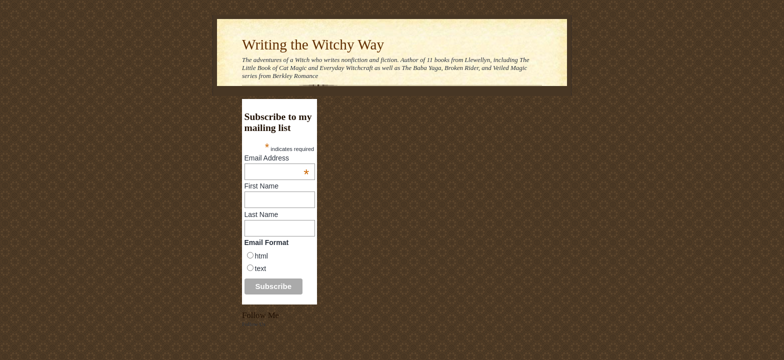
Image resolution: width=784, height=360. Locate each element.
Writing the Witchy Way (313, 44)
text (260, 268)
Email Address (277, 158)
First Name (261, 186)
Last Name (261, 214)
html (261, 256)
